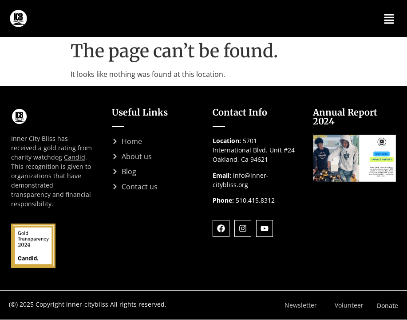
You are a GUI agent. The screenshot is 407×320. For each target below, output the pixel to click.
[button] (389, 18)
